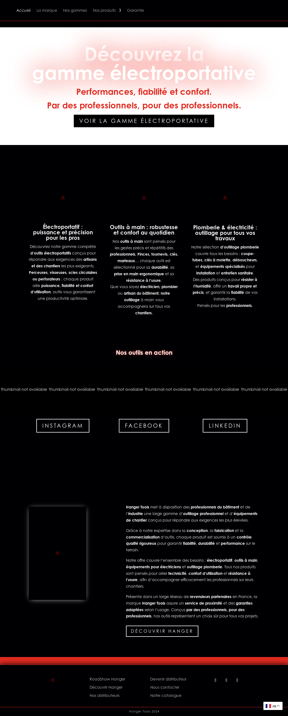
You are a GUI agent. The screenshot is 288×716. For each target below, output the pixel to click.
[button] (24, 389)
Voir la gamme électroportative (144, 121)
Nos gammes (75, 10)
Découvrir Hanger (162, 631)
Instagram (62, 425)
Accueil (23, 10)
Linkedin (225, 425)
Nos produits (104, 10)
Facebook (144, 425)
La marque (47, 10)
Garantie (135, 10)
